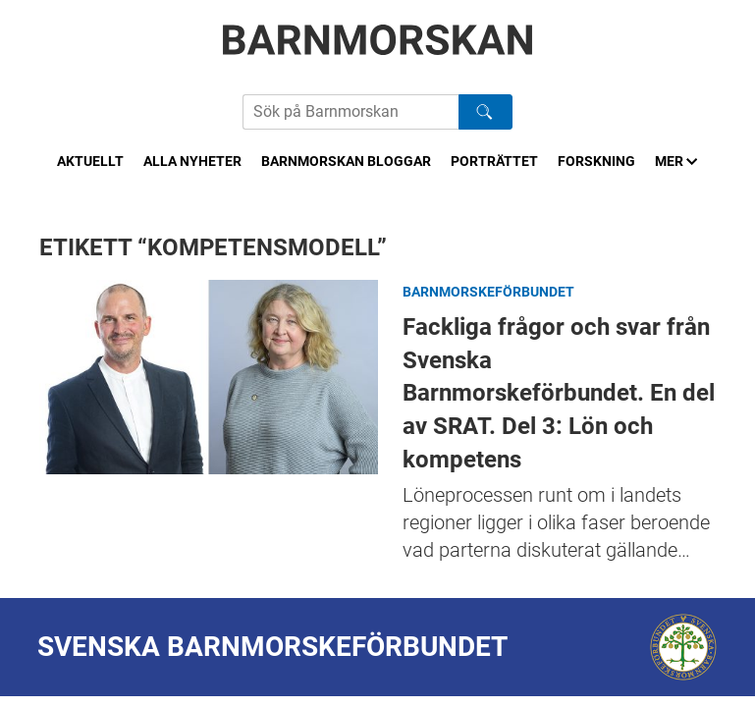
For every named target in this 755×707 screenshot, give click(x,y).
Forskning (596, 161)
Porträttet (494, 161)
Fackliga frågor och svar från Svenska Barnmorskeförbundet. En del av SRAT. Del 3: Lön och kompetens (208, 377)
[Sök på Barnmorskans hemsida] (350, 112)
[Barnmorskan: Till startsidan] (378, 40)
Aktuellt (90, 161)
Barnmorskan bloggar (346, 161)
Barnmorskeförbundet (488, 291)
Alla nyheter (192, 161)
